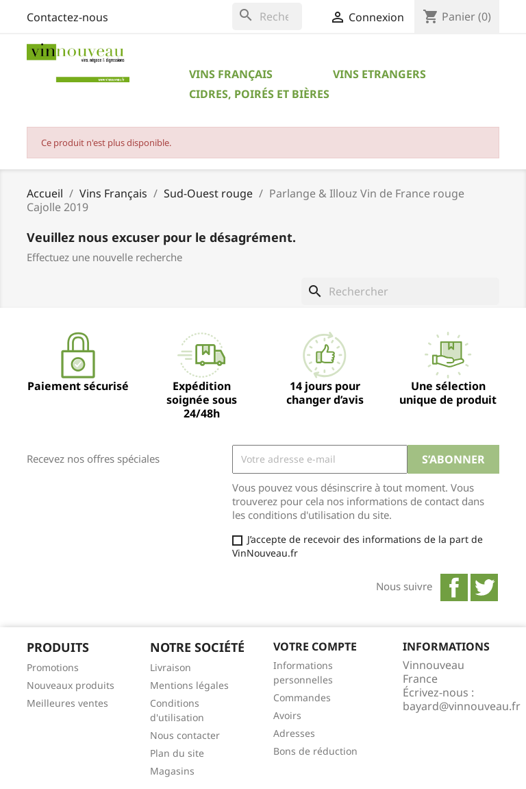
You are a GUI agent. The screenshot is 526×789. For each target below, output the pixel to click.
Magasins (172, 770)
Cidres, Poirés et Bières (259, 93)
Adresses (294, 733)
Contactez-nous (67, 17)
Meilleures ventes (67, 702)
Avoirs (287, 715)
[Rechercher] (267, 16)
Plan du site (177, 753)
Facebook (454, 587)
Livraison (170, 667)
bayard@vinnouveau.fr (462, 706)
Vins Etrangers (379, 74)
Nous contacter (185, 735)
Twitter (484, 587)
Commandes (302, 697)
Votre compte (315, 646)
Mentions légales (189, 685)
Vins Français (231, 74)
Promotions (53, 667)
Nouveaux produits (70, 685)
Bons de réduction (315, 750)
